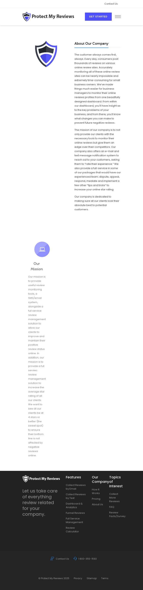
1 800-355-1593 (85, 558)
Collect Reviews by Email (76, 487)
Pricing (96, 499)
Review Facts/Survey (115, 514)
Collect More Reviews (114, 497)
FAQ (111, 507)
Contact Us (111, 3)
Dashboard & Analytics (74, 505)
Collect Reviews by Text (76, 496)
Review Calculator (72, 529)
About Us (97, 504)
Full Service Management (74, 520)
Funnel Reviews (75, 513)
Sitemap (92, 578)
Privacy (78, 578)
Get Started (98, 16)
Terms (104, 578)
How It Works (96, 491)
